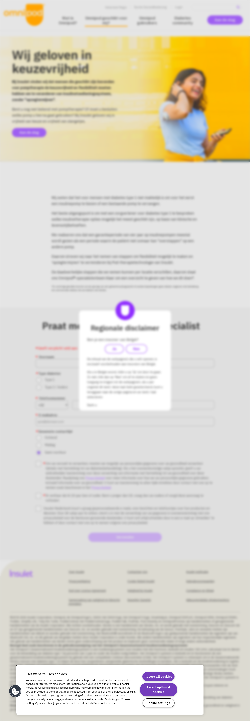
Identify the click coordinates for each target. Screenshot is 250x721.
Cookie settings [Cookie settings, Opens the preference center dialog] (158, 703)
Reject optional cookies (158, 689)
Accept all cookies (158, 676)
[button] (15, 691)
